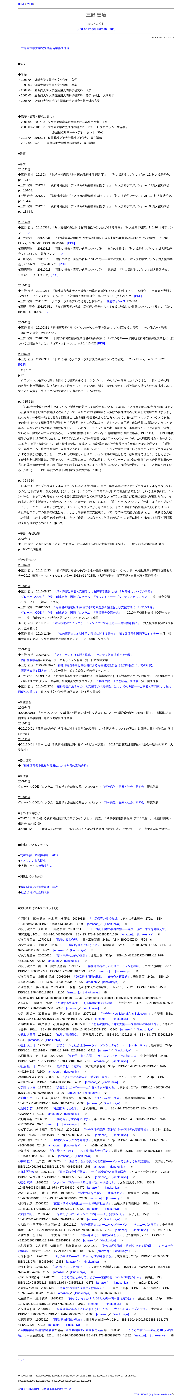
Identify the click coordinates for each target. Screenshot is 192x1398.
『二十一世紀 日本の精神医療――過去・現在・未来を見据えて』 (126, 928)
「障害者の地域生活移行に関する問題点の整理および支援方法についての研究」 (104, 607)
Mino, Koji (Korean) (54, 1388)
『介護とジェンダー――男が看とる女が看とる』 (85, 1087)
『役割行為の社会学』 (65, 1108)
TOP (136, 1394)
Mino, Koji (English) (30, 1388)
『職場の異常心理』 (67, 939)
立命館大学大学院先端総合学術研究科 (45, 47)
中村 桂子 (26, 1161)
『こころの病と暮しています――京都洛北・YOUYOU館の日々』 (100, 1277)
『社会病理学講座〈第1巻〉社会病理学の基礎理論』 (115, 1129)
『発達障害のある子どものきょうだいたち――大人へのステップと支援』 (101, 1308)
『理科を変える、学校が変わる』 (100, 1234)
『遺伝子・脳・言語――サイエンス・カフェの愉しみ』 (102, 1055)
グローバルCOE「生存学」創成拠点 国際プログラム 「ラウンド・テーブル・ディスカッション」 (85, 596)
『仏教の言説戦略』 (67, 1034)
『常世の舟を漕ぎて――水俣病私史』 (101, 1192)
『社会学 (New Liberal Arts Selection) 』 (125, 1013)
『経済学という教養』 (68, 1066)
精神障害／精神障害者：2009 (39, 855)
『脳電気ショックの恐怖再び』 (71, 1139)
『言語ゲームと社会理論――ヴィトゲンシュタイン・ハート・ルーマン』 (101, 1045)
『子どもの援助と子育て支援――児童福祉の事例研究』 (123, 1023)
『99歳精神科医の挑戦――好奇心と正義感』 (101, 976)
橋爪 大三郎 (27, 1034)
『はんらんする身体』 (108, 1097)
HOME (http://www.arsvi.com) (156, 1394)
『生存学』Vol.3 (114, 301)
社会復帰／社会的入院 (35, 892)
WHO (30, 4)
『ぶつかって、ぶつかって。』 (71, 1266)
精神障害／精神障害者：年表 (39, 886)
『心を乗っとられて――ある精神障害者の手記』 (79, 1150)
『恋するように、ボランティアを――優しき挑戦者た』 (89, 1213)
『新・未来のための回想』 (71, 955)
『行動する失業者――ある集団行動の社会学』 (85, 1002)
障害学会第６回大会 (34, 670)
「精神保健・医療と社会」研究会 (117, 680)
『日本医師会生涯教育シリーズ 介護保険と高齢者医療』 (93, 1171)
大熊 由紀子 (27, 1213)
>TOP (21, 1359)
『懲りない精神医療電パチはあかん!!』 (82, 1287)
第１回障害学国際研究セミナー (139, 633)
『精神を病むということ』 (83, 944)
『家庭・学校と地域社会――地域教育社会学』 (81, 1203)
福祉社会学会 (29, 659)
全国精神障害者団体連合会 (37, 1329)
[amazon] (93, 923)
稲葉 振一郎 (27, 1066)
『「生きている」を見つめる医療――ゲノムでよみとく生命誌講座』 (107, 1161)
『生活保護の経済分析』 (104, 918)
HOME (21, 4)
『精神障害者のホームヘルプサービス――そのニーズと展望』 (119, 1224)
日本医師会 (27, 1171)
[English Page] (86, 28)
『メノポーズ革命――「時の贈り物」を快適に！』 (84, 1182)
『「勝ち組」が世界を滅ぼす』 (71, 1118)
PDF (47, 311)
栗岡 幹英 (26, 1108)
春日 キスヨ (27, 1087)
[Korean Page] (105, 28)
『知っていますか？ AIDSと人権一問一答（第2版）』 (100, 1298)
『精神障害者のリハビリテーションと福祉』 (113, 965)
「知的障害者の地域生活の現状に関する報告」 (86, 633)
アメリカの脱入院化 (33, 860)
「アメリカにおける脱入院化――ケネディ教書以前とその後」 (93, 654)
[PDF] (28, 232)
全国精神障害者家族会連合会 (84, 1329)
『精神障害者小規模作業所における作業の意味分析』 (55, 765)
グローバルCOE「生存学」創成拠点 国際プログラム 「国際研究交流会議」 (71, 612)
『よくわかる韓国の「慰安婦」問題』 (86, 1076)
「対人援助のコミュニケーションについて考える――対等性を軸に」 (96, 622)
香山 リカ (26, 1097)
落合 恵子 (26, 1182)
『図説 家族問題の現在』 (67, 1319)
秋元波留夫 (45, 865)
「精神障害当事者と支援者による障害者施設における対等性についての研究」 (103, 591)
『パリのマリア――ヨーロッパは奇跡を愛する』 (82, 1256)
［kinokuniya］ (112, 923)
